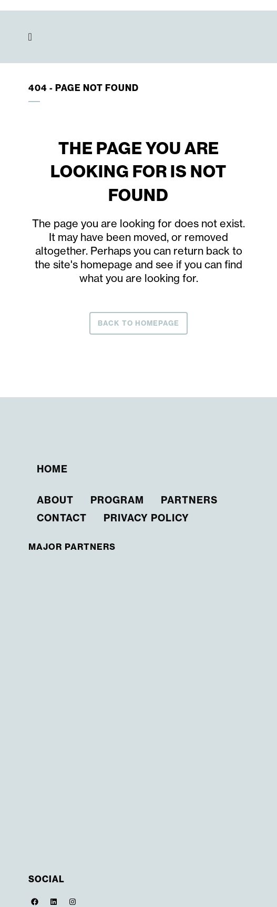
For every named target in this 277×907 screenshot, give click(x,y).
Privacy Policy (146, 518)
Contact (62, 518)
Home (52, 469)
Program (117, 500)
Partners (189, 500)
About (55, 500)
